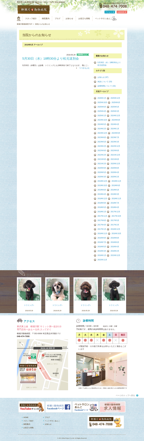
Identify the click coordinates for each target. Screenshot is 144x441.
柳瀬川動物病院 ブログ (39, 274)
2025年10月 (102, 102)
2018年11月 (116, 198)
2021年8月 (115, 159)
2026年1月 (102, 98)
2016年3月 (102, 251)
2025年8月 (116, 102)
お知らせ (75, 18)
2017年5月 (115, 220)
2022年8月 (115, 150)
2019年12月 (102, 181)
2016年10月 (116, 233)
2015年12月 (115, 255)
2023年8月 (102, 137)
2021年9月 (102, 159)
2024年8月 (116, 120)
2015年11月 (102, 260)
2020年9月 (102, 168)
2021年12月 (115, 155)
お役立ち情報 (91, 18)
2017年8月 (102, 220)
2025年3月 (115, 111)
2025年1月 (102, 115)
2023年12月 (102, 133)
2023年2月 (102, 146)
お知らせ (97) (103, 77)
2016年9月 (102, 238)
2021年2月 (102, 164)
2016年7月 (102, 242)
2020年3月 (102, 177)
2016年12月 (115, 229)
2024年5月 (102, 124)
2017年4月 (102, 225)
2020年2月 (115, 177)
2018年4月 (115, 207)
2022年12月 (115, 146)
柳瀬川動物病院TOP (24, 24)
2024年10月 (102, 120)
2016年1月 (102, 255)
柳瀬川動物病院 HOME (19, 18)
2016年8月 (115, 238)
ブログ (61, 18)
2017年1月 (102, 229)
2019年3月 (115, 194)
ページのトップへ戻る (125, 395)
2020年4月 (115, 172)
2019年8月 (102, 190)
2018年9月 (102, 203)
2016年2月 (115, 251)
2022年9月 (102, 150)
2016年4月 (115, 247)
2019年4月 (102, 194)
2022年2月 (102, 155)
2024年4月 (115, 124)
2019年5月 (115, 190)
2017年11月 (102, 216)
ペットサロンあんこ (112, 18)
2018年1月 (102, 212)
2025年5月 (115, 107)
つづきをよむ (84, 68)
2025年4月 (102, 111)
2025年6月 (102, 107)
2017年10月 (116, 216)
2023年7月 (115, 137)
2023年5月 (102, 142)
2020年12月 (115, 164)
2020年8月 (115, 168)
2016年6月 (115, 242)
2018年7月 (115, 203)
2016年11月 (102, 233)
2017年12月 (115, 212)
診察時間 (120, 12)
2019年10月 (102, 185)
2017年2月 (115, 225)
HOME (25, 417)
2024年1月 (115, 129)
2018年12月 (102, 198)
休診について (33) (105, 82)
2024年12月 (115, 115)
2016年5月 (102, 247)
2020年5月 (102, 172)
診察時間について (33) (107, 86)
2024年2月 (102, 129)
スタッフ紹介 (32, 18)
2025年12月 (115, 98)
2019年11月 (116, 181)
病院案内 (48, 18)
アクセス (108, 12)
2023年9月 (116, 133)
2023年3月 (115, 142)
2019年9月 (116, 185)
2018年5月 (102, 207)
